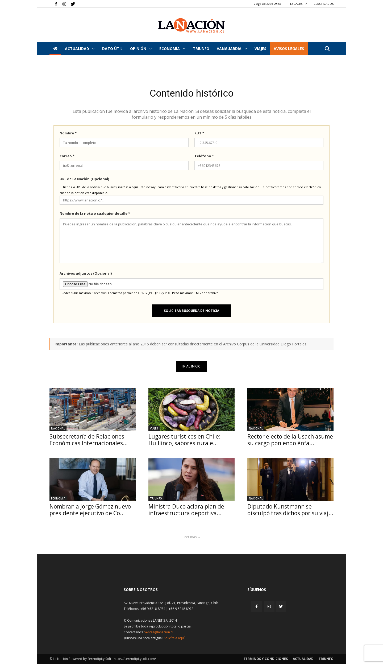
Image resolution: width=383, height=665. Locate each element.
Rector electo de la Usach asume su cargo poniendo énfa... (290, 441)
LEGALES (298, 4)
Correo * (67, 157)
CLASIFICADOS (324, 4)
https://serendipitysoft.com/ (135, 660)
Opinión (141, 48)
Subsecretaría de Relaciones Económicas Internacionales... (88, 441)
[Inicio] (55, 48)
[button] (327, 49)
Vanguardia (232, 48)
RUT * (199, 134)
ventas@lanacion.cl (158, 633)
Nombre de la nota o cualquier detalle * (95, 214)
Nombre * (68, 134)
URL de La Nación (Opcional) (84, 180)
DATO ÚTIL (112, 48)
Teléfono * (204, 157)
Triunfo (201, 48)
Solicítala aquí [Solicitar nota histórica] (174, 639)
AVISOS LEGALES (289, 48)
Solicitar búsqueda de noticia (191, 312)
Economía (172, 48)
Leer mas (191, 538)
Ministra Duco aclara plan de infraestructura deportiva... (186, 511)
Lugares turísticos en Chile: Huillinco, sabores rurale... (184, 441)
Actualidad (79, 48)
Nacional (58, 430)
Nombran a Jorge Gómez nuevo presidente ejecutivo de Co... (90, 511)
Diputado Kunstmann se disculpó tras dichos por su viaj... (290, 511)
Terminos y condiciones (266, 660)
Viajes (154, 430)
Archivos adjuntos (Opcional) (86, 274)
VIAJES (260, 48)
